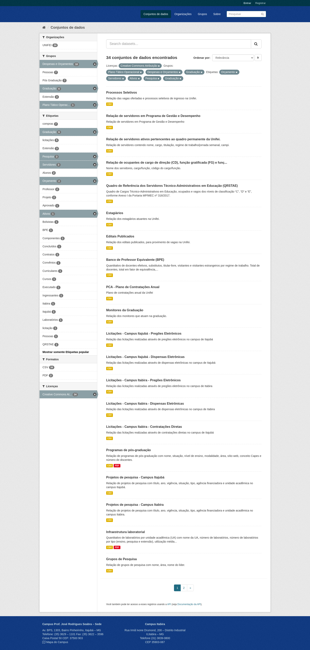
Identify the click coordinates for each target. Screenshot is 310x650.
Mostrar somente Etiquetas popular (66, 352)
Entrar (247, 3)
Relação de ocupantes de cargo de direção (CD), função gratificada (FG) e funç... (166, 162)
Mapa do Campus (57, 642)
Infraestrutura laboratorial (125, 532)
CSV (109, 104)
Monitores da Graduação (124, 310)
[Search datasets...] (178, 43)
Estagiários (114, 213)
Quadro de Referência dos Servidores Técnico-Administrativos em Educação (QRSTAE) (172, 185)
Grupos (202, 14)
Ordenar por (201, 57)
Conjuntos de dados (156, 14)
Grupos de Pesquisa (121, 559)
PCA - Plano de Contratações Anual (132, 287)
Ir (258, 57)
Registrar (260, 3)
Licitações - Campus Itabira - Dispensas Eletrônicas (145, 403)
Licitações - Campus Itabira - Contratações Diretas (144, 426)
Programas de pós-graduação (128, 450)
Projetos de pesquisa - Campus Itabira (135, 504)
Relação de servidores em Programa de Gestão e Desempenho (153, 116)
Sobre (217, 14)
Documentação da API (189, 604)
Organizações (182, 14)
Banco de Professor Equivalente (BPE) (135, 259)
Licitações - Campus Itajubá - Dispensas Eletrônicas (145, 357)
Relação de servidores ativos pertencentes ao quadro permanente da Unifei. (163, 139)
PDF (117, 465)
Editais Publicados (120, 236)
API (169, 604)
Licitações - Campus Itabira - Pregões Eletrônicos (143, 380)
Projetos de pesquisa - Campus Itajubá (135, 477)
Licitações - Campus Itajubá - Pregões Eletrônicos (143, 333)
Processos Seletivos (121, 92)
